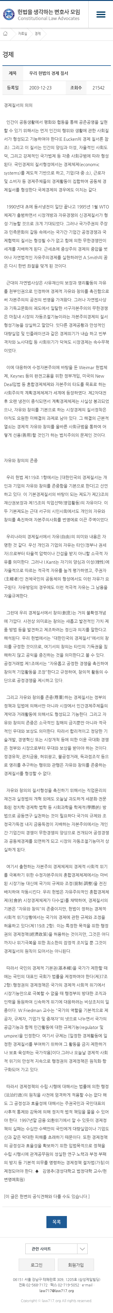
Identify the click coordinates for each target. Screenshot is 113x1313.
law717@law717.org (56, 1291)
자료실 (22, 34)
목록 (56, 1221)
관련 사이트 (59, 1249)
